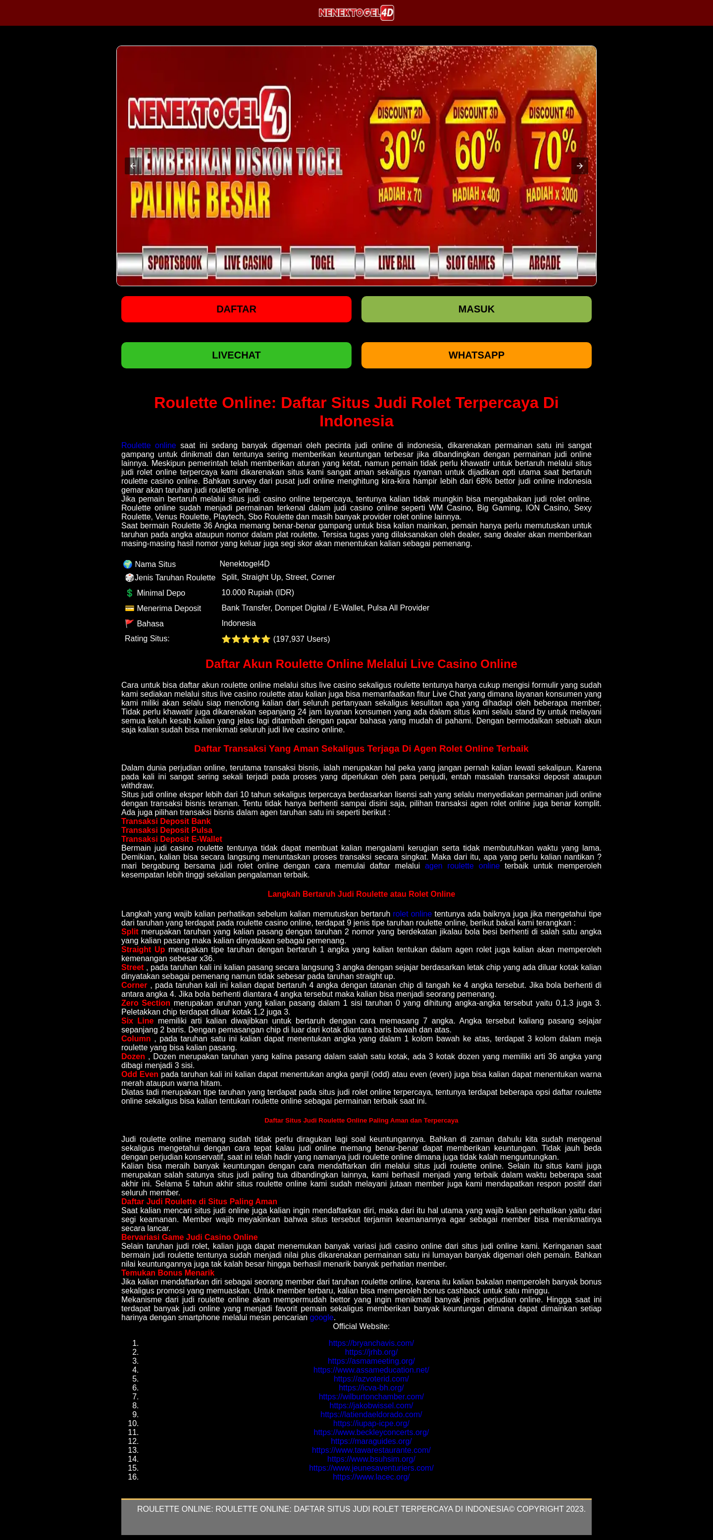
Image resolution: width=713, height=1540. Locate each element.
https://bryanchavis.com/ (371, 1343)
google (322, 1317)
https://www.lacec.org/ (371, 1477)
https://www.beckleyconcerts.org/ (371, 1432)
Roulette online (148, 445)
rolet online (412, 914)
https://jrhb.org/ (371, 1352)
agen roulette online (462, 866)
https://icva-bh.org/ (371, 1388)
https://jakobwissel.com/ (371, 1405)
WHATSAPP (477, 355)
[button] (133, 165)
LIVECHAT (236, 355)
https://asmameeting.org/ (371, 1361)
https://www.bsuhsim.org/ (371, 1459)
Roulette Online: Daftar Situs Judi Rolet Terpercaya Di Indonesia (362, 1509)
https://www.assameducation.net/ (371, 1370)
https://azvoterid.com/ (371, 1379)
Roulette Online (174, 1509)
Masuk (476, 309)
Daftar (236, 309)
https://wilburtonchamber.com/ (371, 1396)
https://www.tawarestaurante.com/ (371, 1450)
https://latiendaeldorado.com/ (371, 1414)
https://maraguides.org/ (371, 1441)
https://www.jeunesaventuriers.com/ (371, 1468)
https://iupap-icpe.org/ (371, 1423)
